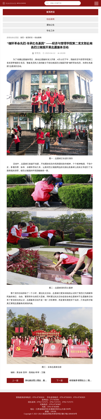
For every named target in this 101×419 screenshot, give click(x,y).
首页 (22, 37)
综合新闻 (50, 19)
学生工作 (50, 30)
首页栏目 (29, 37)
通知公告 (50, 25)
